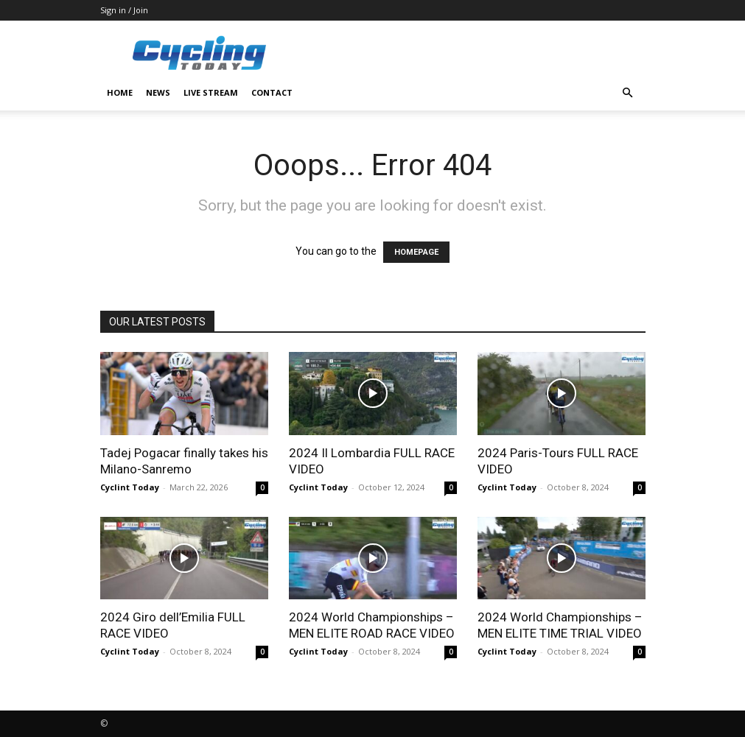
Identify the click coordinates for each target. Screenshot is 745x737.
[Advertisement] (472, 53)
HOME (120, 92)
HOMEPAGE (416, 252)
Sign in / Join (124, 9)
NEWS (158, 92)
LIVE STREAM (210, 92)
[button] (628, 93)
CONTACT (272, 92)
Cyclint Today (129, 487)
